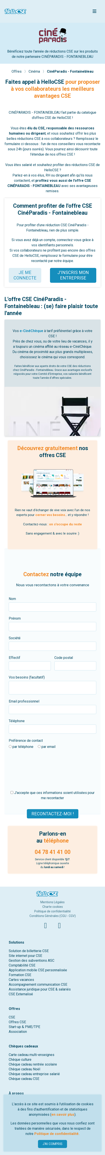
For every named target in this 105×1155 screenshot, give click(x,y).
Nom (12, 599)
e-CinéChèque (31, 331)
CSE (12, 1017)
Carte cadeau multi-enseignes (31, 1055)
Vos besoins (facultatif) (27, 677)
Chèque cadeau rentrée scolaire (33, 1064)
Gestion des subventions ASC (31, 960)
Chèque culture (20, 1059)
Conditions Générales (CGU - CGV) (52, 916)
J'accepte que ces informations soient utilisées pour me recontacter (52, 795)
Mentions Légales (52, 902)
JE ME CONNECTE (25, 275)
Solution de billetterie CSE (29, 951)
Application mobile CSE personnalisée (38, 970)
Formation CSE (20, 975)
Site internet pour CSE (25, 956)
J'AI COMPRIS (52, 1144)
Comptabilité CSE (22, 965)
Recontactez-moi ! (52, 813)
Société (15, 638)
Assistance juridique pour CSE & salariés (40, 989)
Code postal (63, 658)
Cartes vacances (21, 980)
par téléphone (21, 747)
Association (18, 1032)
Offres (17, 71)
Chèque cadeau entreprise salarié (34, 1074)
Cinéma (35, 71)
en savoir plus (62, 1114)
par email (46, 747)
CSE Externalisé (21, 994)
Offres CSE (17, 1022)
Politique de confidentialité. (56, 1134)
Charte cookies (52, 906)
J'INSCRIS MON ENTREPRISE (73, 275)
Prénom (15, 618)
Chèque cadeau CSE (24, 1079)
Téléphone (17, 721)
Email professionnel (24, 701)
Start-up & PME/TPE (24, 1027)
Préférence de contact (26, 741)
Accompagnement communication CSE (38, 984)
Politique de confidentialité (52, 911)
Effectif (14, 658)
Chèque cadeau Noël (24, 1069)
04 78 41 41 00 (53, 852)
